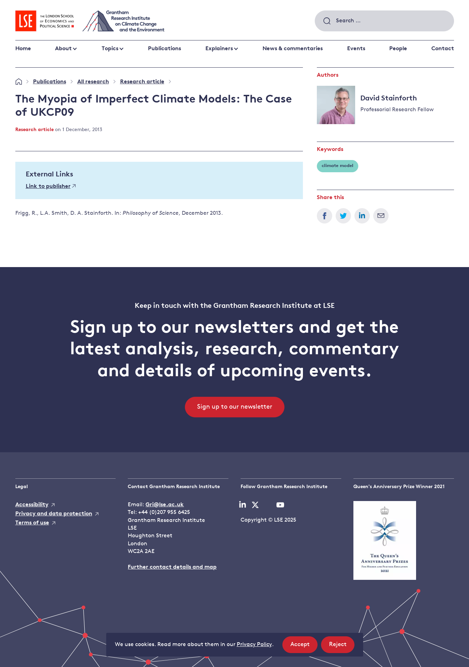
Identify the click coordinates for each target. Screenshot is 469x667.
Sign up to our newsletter (234, 407)
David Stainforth (388, 98)
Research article (142, 82)
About (63, 49)
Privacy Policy (254, 644)
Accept (304, 646)
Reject (341, 646)
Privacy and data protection (53, 514)
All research (93, 82)
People (398, 49)
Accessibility (31, 505)
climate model (337, 166)
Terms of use (32, 523)
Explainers (219, 49)
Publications (164, 49)
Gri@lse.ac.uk (165, 505)
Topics (110, 49)
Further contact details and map (172, 567)
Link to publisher (51, 186)
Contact (442, 49)
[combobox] (384, 20)
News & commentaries (293, 49)
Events (356, 49)
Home (23, 49)
